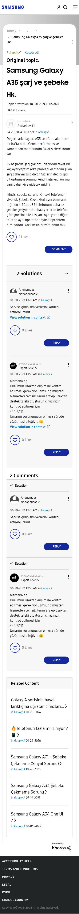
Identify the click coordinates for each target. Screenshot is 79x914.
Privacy (8, 877)
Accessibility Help (16, 861)
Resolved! (32, 53)
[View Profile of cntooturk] (23, 121)
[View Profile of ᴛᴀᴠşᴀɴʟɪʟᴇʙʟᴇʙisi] (30, 363)
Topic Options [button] (64, 42)
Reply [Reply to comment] (56, 343)
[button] (65, 122)
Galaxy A (43, 132)
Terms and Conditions (20, 869)
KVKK (6, 892)
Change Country (15, 900)
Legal (6, 885)
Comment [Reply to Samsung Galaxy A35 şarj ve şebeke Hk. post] (59, 249)
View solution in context (28, 317)
